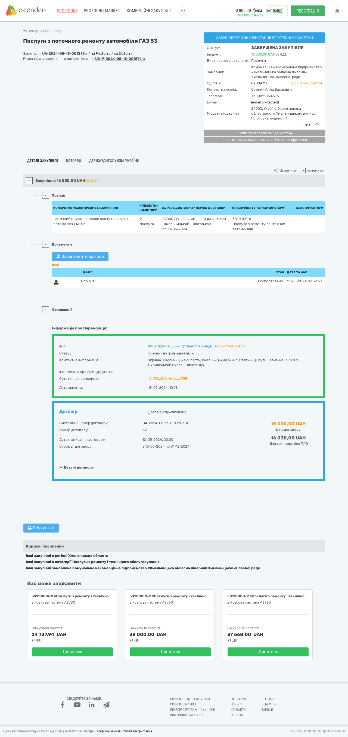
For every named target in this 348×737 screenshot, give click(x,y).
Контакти (238, 710)
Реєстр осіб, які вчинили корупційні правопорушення (264, 140)
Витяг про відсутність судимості (264, 133)
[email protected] (265, 102)
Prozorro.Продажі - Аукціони (192, 710)
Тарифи (267, 710)
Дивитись (72, 651)
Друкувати (41, 527)
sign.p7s (88, 281)
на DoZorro (123, 53)
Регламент (270, 699)
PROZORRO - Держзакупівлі (190, 699)
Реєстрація (307, 11)
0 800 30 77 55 (249, 10)
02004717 (259, 83)
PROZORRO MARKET (102, 10)
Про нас (237, 715)
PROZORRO (67, 10)
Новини (236, 704)
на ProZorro (101, 53)
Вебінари (268, 704)
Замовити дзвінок (249, 15)
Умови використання (137, 731)
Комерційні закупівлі (149, 10)
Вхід (277, 11)
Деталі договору (76, 467)
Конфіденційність (109, 731)
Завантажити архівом (80, 256)
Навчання (238, 699)
